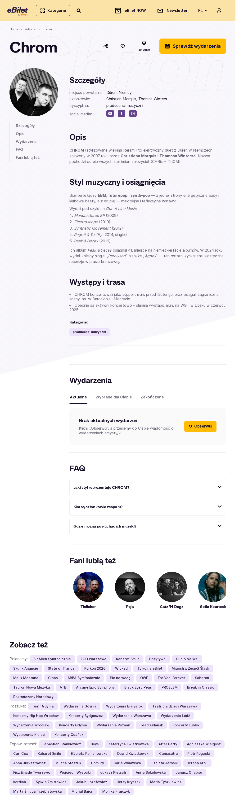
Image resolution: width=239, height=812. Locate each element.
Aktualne (78, 399)
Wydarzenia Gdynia (79, 708)
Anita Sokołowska (151, 774)
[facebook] (121, 115)
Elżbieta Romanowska (89, 755)
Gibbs (53, 680)
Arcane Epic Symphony (95, 689)
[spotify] (110, 115)
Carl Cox (20, 755)
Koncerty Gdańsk (68, 736)
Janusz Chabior (189, 774)
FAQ (19, 151)
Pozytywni (158, 661)
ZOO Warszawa (93, 661)
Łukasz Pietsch (113, 774)
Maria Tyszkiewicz (165, 784)
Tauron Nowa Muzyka (31, 689)
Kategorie (55, 11)
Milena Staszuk (68, 765)
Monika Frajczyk (116, 793)
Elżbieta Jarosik (164, 765)
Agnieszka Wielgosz (204, 746)
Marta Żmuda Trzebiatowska (37, 793)
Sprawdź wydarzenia (193, 48)
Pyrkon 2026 (94, 670)
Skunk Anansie (25, 670)
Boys (95, 746)
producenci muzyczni (89, 334)
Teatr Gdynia (43, 708)
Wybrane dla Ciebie (113, 399)
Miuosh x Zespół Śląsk (190, 670)
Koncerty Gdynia (73, 727)
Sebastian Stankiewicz (61, 746)
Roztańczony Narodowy (33, 699)
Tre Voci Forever (171, 680)
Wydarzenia (26, 143)
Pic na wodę (120, 680)
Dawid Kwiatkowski (133, 755)
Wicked (121, 670)
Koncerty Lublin (186, 727)
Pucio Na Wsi (187, 661)
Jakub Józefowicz (91, 784)
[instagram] (133, 115)
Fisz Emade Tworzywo (31, 774)
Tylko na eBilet (149, 670)
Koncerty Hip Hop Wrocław (36, 718)
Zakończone (152, 399)
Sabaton (202, 680)
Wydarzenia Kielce (29, 736)
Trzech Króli (197, 765)
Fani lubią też (28, 159)
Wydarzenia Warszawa (132, 718)
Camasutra (168, 755)
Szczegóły (25, 127)
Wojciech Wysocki (75, 774)
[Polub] (122, 48)
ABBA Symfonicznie (84, 680)
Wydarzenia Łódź (175, 718)
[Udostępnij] (105, 48)
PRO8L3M (170, 689)
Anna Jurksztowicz (29, 765)
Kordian (19, 784)
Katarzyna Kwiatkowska (128, 746)
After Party (167, 746)
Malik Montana (25, 680)
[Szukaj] (81, 11)
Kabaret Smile (128, 661)
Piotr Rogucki (198, 755)
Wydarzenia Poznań (113, 727)
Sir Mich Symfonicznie (52, 661)
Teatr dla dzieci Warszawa (174, 708)
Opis (20, 135)
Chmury (97, 765)
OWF (144, 680)
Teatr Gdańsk (151, 727)
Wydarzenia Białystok (124, 708)
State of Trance (61, 670)
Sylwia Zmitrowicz (51, 784)
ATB (63, 689)
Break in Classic (200, 689)
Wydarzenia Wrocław (31, 727)
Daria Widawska (127, 765)
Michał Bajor (82, 793)
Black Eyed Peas (138, 689)
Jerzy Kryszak (128, 784)
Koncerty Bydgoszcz (85, 718)
